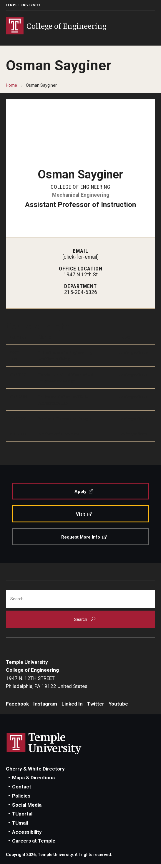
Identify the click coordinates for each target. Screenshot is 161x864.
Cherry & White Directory (35, 769)
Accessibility (27, 832)
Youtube (118, 704)
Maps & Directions (33, 778)
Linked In (72, 704)
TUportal (22, 814)
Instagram (45, 704)
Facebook (17, 704)
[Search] (80, 599)
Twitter (95, 704)
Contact (21, 787)
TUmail (20, 823)
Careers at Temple (33, 841)
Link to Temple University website (44, 744)
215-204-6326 (80, 292)
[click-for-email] (80, 257)
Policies (21, 796)
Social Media (27, 805)
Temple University (23, 5)
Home (11, 85)
